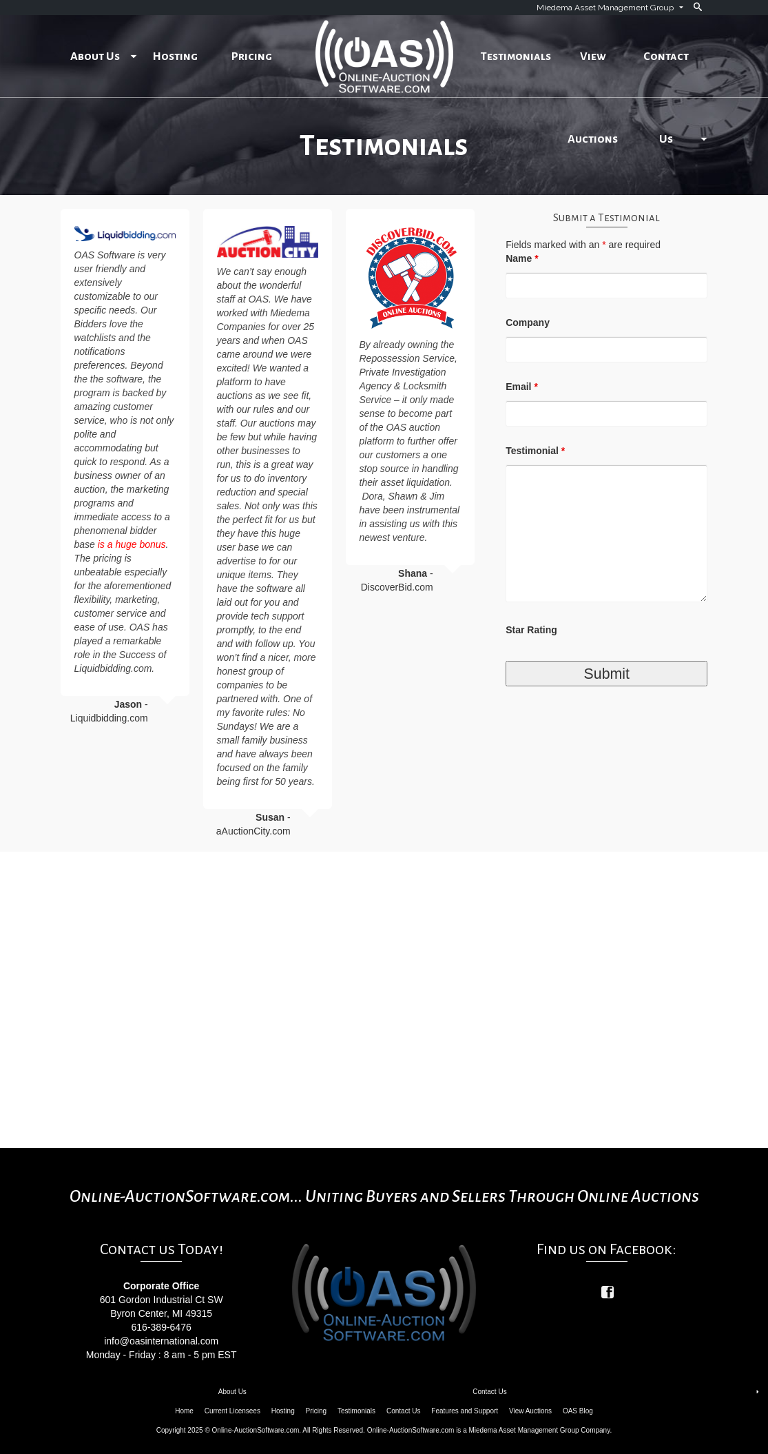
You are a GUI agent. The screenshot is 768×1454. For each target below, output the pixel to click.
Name (522, 258)
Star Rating (531, 629)
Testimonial (535, 450)
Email (522, 386)
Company (528, 322)
